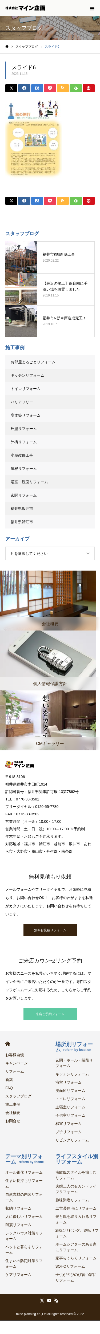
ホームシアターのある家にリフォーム (76, 1247)
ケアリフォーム (18, 1274)
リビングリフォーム (72, 1140)
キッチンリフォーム (27, 375)
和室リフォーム (68, 1123)
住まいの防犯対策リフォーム (24, 1263)
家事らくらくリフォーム (76, 1258)
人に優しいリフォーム (24, 1216)
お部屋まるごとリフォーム (33, 362)
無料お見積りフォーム (50, 930)
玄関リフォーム (24, 495)
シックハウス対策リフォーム (24, 1236)
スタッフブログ (18, 1096)
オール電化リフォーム (24, 1172)
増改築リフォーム (26, 415)
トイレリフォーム (26, 389)
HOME (7, 1044)
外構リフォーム (24, 442)
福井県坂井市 (22, 508)
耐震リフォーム (18, 1225)
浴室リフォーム (68, 1082)
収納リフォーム (18, 1208)
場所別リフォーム (74, 1046)
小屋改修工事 (22, 455)
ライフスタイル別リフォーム (76, 1159)
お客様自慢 (14, 1055)
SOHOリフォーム (70, 1266)
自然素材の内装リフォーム (24, 1197)
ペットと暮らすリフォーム (24, 1250)
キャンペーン (16, 1063)
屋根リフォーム (24, 468)
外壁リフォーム (26, 428)
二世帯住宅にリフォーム (76, 1208)
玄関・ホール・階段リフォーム (74, 1063)
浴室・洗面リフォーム (29, 482)
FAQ (9, 1088)
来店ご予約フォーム (50, 1014)
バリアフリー (22, 402)
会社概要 (12, 1113)
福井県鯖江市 (22, 522)
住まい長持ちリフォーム (24, 1183)
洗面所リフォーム (70, 1090)
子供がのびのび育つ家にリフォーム (76, 1277)
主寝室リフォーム (70, 1107)
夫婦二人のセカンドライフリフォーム (76, 1189)
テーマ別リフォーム (24, 1159)
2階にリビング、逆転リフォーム (77, 1233)
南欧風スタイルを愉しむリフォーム (76, 1175)
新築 (9, 1079)
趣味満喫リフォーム (72, 1200)
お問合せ (12, 1121)
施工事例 (12, 1104)
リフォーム (14, 1071)
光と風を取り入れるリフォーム (76, 1219)
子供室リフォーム (70, 1115)
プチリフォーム (68, 1132)
